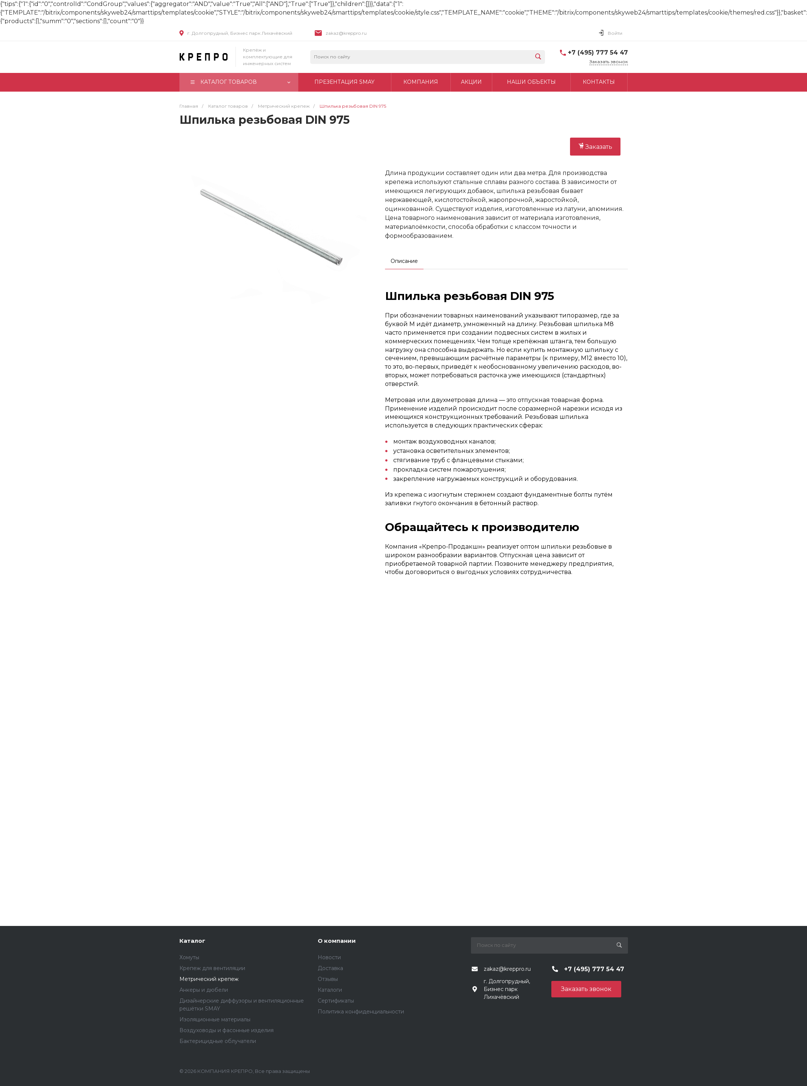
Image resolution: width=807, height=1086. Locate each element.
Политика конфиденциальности (361, 1011)
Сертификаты (336, 1000)
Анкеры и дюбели (203, 990)
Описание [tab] (404, 261)
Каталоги (330, 990)
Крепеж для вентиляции (212, 968)
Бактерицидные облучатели (217, 1041)
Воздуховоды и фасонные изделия (226, 1030)
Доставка (330, 968)
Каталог (192, 940)
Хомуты (189, 957)
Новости (329, 957)
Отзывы (328, 979)
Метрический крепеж (208, 979)
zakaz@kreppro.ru (346, 33)
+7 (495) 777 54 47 (598, 52)
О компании (337, 940)
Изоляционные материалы (214, 1019)
